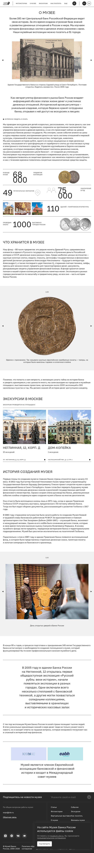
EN (89, 3)
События (75, 807)
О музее (33, 3)
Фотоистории (21, 3)
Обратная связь (10, 817)
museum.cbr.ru (57, 836)
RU (84, 3)
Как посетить (56, 3)
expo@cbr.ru (8, 813)
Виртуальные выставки (61, 816)
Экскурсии (43, 3)
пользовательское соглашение (51, 838)
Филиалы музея (78, 820)
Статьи (54, 807)
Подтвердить (44, 844)
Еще (65, 3)
